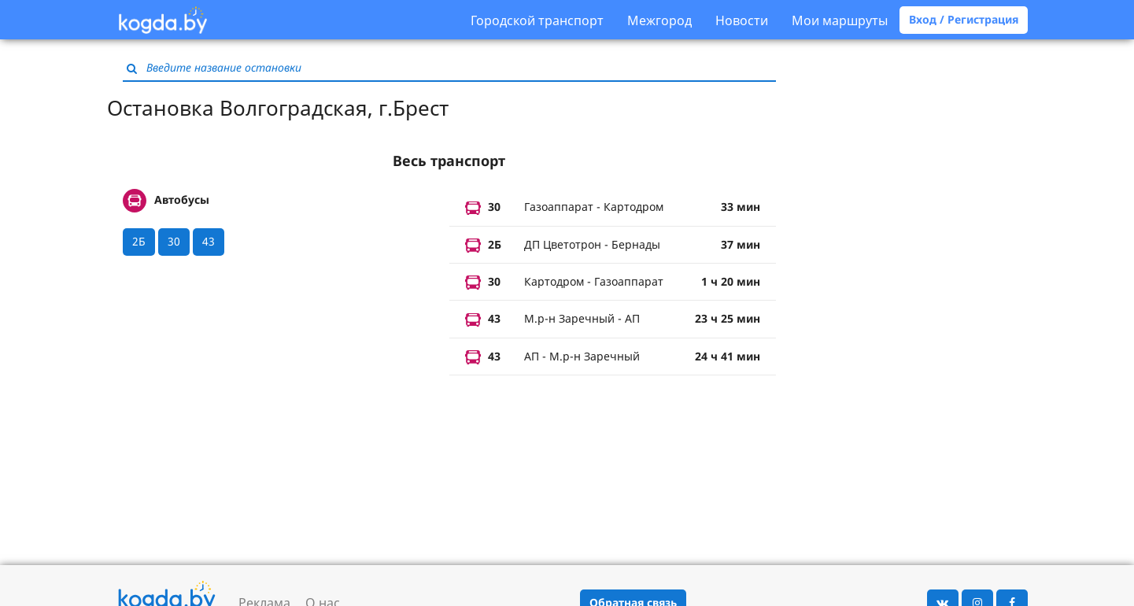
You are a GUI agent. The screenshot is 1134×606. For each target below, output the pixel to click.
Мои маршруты (840, 20)
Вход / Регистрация (963, 19)
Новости (741, 20)
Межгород (659, 20)
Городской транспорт (537, 20)
